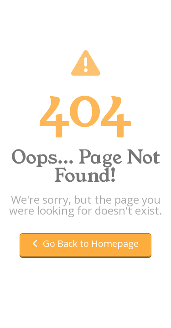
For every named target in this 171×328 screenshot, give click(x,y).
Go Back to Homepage (85, 243)
